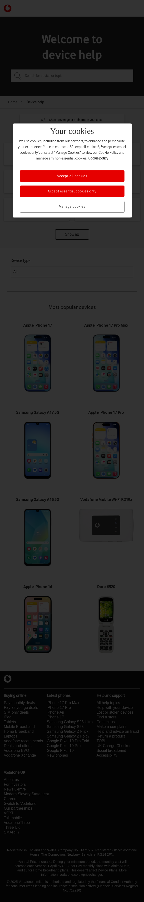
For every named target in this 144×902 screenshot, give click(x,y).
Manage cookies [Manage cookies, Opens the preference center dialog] (72, 207)
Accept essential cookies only (72, 191)
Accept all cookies (72, 176)
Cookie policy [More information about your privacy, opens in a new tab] (98, 158)
